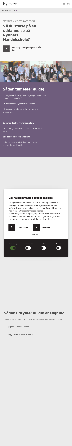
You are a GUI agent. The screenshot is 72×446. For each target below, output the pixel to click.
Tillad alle (46, 227)
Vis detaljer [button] (36, 234)
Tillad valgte (22, 227)
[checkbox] (13, 246)
